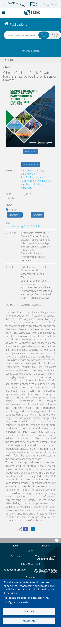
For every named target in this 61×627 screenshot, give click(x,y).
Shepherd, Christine (31, 184)
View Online (15, 214)
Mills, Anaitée (28, 174)
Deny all (29, 611)
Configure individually (17, 602)
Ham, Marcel (27, 180)
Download (37, 214)
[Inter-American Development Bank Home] (32, 14)
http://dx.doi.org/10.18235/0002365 (25, 226)
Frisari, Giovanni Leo (31, 170)
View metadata (30, 164)
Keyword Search (55, 35)
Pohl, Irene (26, 187)
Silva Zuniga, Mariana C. (33, 177)
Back (10, 59)
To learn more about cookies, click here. (27, 597)
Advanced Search (31, 50)
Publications (18, 24)
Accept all (29, 620)
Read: (8, 204)
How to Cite (30, 151)
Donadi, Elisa (44, 180)
